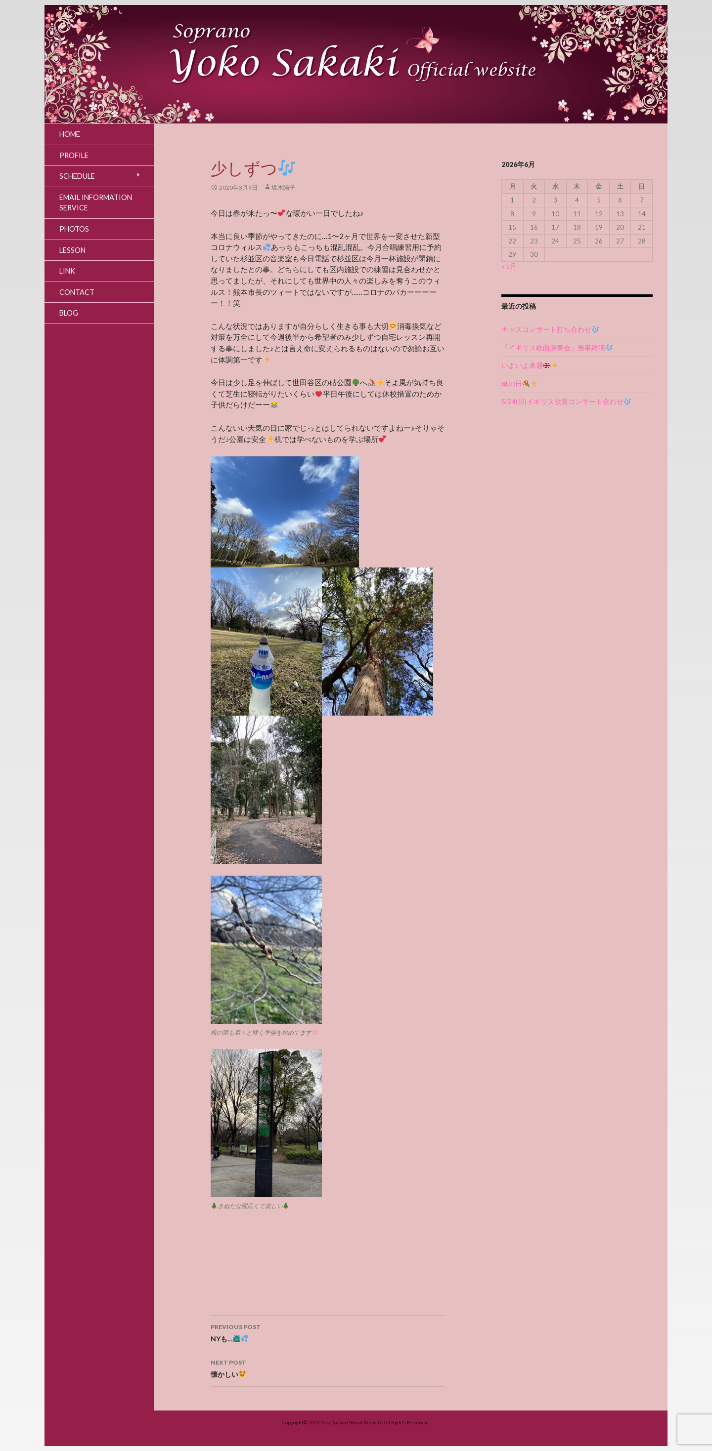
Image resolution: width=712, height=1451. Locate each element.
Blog (68, 313)
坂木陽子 (283, 187)
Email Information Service (95, 202)
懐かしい (328, 1367)
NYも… (328, 1332)
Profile (74, 155)
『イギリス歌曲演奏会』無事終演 (557, 348)
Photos (74, 229)
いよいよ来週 (529, 365)
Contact (76, 292)
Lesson (72, 250)
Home (69, 134)
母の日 (519, 384)
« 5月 (509, 266)
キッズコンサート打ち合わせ (550, 329)
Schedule (77, 176)
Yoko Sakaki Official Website (352, 1422)
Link (67, 271)
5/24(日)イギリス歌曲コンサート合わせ (566, 401)
